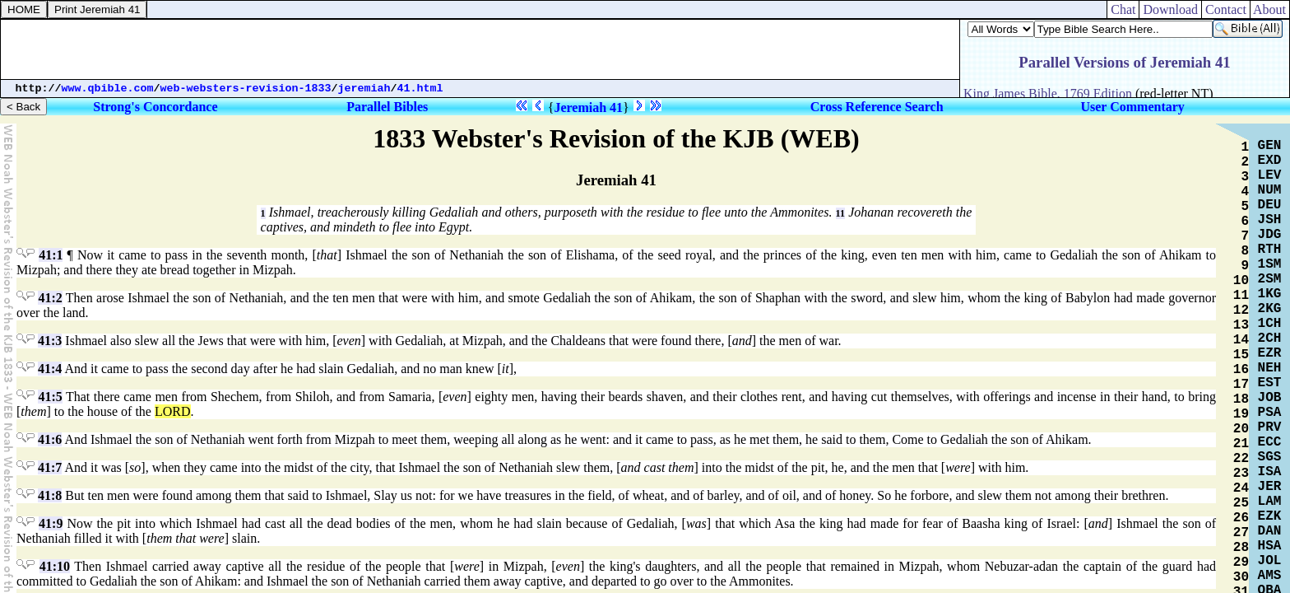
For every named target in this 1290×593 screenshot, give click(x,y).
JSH (1270, 219)
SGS (1270, 457)
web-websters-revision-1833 (246, 88)
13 (1241, 325)
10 (1241, 280)
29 (1241, 562)
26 (1241, 518)
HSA (1270, 546)
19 (1241, 414)
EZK (1270, 516)
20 (1241, 429)
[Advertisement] (480, 49)
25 (1241, 503)
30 (1241, 577)
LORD (173, 411)
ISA (1270, 472)
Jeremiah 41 (588, 107)
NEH (1270, 368)
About (1270, 9)
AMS (1270, 575)
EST (1270, 383)
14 (1241, 340)
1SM (1270, 264)
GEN (1270, 145)
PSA (1270, 412)
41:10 (54, 566)
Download (1170, 9)
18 (1241, 399)
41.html (420, 88)
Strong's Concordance (155, 107)
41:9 (51, 523)
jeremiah (364, 88)
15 (1241, 355)
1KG (1270, 294)
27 (1241, 532)
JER (1270, 486)
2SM (1270, 279)
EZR (1270, 353)
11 (840, 213)
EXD (1270, 160)
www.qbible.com (108, 88)
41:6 (50, 439)
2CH (1270, 338)
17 (1241, 384)
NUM (1270, 190)
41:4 (50, 369)
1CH (1270, 323)
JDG (1270, 234)
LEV (1270, 175)
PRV (1270, 427)
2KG (1270, 308)
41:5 (50, 397)
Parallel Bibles (387, 107)
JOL (1270, 560)
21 (1241, 444)
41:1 (51, 255)
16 (1241, 369)
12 (1241, 310)
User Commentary (1132, 107)
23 (1241, 473)
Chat (1123, 9)
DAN (1270, 531)
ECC (1270, 442)
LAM (1270, 501)
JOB (1270, 397)
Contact (1226, 9)
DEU (1270, 205)
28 (1241, 547)
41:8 (50, 495)
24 (1241, 488)
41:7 (50, 467)
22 (1241, 458)
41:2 (50, 298)
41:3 (50, 341)
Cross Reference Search (877, 107)
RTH (1270, 249)
